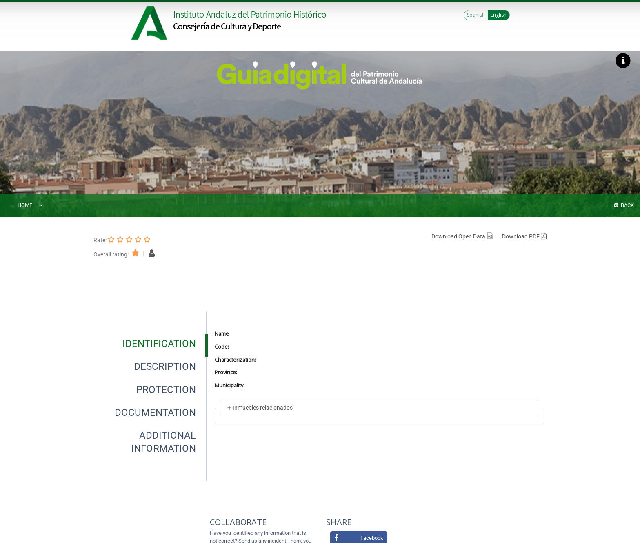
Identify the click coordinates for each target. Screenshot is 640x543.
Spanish (476, 14)
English (499, 14)
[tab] (159, 343)
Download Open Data (462, 236)
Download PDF (524, 236)
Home (25, 205)
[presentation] (150, 343)
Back (624, 205)
